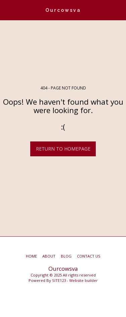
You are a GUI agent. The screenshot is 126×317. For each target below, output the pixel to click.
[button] (7, 10)
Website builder (83, 280)
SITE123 (59, 280)
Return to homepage (63, 149)
